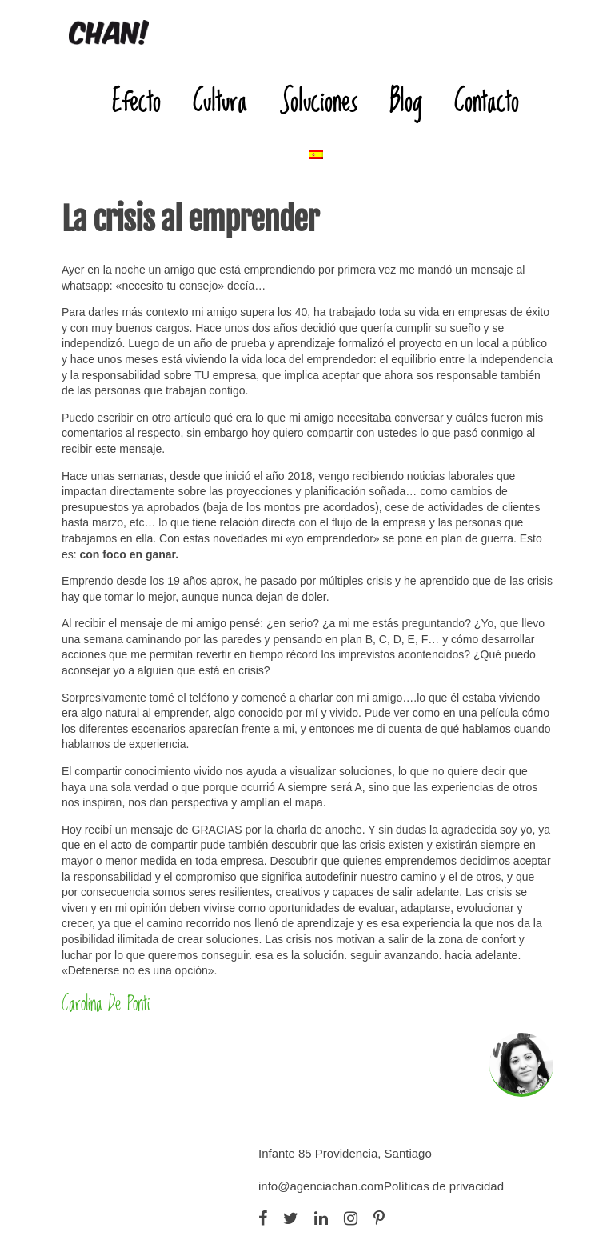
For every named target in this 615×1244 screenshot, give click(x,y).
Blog (405, 100)
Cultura (220, 100)
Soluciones (318, 100)
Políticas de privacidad (444, 1186)
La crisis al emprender (190, 219)
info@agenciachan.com (321, 1186)
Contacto (486, 100)
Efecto (136, 100)
